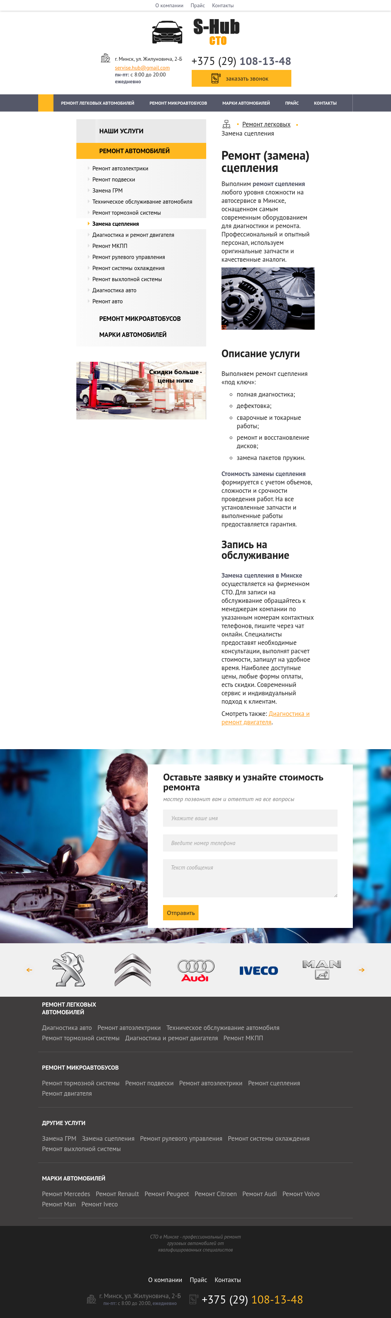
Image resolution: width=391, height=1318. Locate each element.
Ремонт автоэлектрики (120, 168)
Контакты (223, 5)
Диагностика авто (114, 290)
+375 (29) (241, 60)
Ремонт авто (107, 301)
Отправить (181, 912)
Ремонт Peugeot (167, 1194)
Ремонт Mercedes (66, 1194)
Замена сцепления (115, 223)
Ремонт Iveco (99, 1204)
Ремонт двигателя (67, 1093)
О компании (169, 5)
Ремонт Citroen (216, 1194)
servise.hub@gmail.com (142, 67)
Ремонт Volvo (301, 1194)
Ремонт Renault (117, 1194)
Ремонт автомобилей (134, 151)
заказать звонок (247, 78)
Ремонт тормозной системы (126, 212)
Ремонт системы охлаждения (128, 268)
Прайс (198, 5)
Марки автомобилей (246, 103)
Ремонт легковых (266, 124)
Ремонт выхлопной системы (127, 279)
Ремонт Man (59, 1204)
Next (362, 970)
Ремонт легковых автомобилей (97, 103)
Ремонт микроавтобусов (178, 103)
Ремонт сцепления (274, 1083)
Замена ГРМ (107, 190)
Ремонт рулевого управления (128, 257)
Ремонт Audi (259, 1194)
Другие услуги (64, 1123)
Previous (28, 970)
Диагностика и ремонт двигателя (133, 234)
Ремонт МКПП (110, 245)
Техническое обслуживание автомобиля (142, 201)
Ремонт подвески (113, 179)
